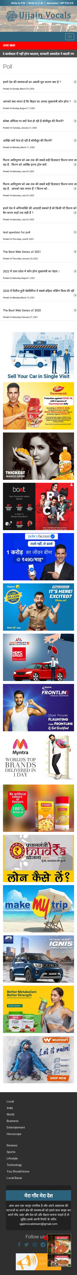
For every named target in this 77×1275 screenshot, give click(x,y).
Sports (10, 1152)
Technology (14, 1165)
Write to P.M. (18, 3)
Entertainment (15, 1127)
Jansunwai (52, 3)
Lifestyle (12, 1158)
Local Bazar (14, 1178)
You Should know (17, 1171)
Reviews (11, 1145)
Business (12, 1121)
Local (10, 1101)
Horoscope (13, 1134)
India (9, 1108)
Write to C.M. (36, 3)
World (10, 1114)
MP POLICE (66, 3)
